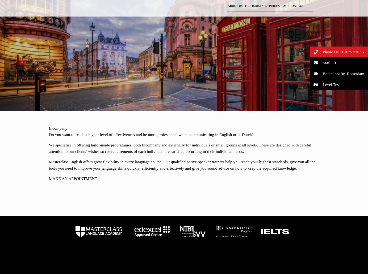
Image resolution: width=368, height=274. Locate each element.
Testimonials (256, 6)
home (99, 231)
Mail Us (323, 62)
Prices (274, 6)
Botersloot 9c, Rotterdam (337, 73)
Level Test (325, 84)
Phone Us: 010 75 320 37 (337, 52)
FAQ (285, 6)
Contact (296, 6)
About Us (235, 6)
